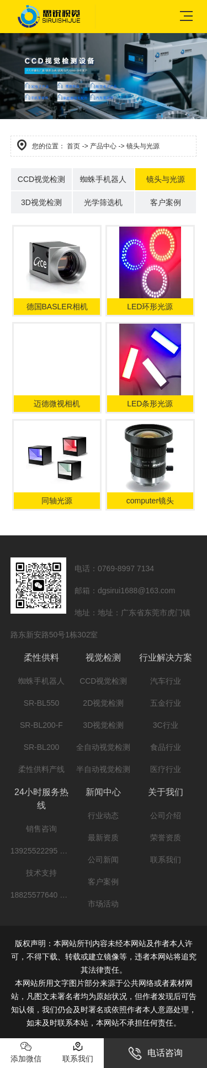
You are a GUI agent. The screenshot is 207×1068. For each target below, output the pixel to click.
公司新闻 (103, 859)
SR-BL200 (42, 747)
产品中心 (103, 146)
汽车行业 (165, 681)
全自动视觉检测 (103, 747)
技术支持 (41, 872)
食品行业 (165, 747)
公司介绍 (165, 815)
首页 (73, 146)
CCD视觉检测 (41, 179)
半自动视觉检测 (103, 769)
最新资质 (103, 837)
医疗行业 (165, 769)
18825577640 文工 (43, 894)
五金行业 (165, 703)
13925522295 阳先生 (46, 850)
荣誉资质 (165, 837)
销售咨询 (41, 828)
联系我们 (165, 859)
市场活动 (103, 903)
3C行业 (165, 725)
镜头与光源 (165, 179)
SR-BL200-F (41, 725)
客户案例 (165, 202)
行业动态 (103, 815)
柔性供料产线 (41, 769)
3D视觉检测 (41, 202)
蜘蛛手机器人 (103, 179)
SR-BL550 (42, 703)
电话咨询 (155, 1053)
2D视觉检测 (103, 703)
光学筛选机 (103, 202)
